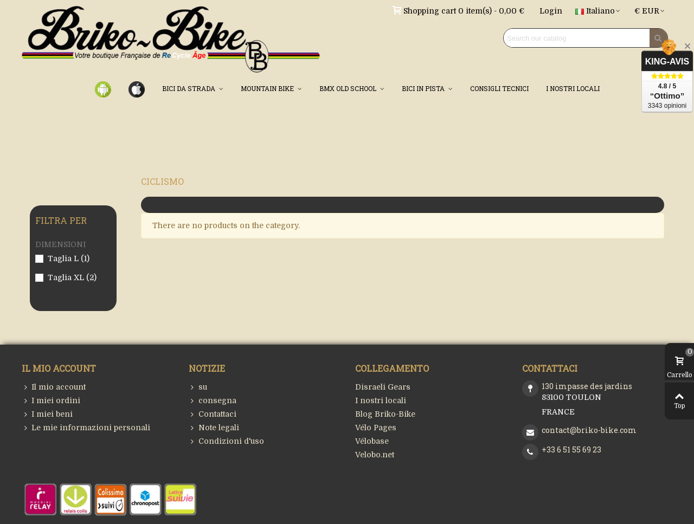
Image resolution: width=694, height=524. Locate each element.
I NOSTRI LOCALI (573, 88)
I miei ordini (51, 400)
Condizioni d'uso (226, 441)
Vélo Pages (375, 427)
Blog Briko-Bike (385, 414)
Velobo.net (374, 454)
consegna (212, 400)
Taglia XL (72, 277)
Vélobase (372, 441)
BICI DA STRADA (189, 88)
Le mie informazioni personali (86, 428)
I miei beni (47, 414)
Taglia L (68, 258)
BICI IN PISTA (424, 88)
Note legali (214, 428)
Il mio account (54, 387)
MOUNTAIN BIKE (268, 88)
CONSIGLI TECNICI (499, 88)
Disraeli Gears (382, 387)
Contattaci (212, 414)
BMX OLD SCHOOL (348, 88)
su (198, 387)
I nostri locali (380, 400)
